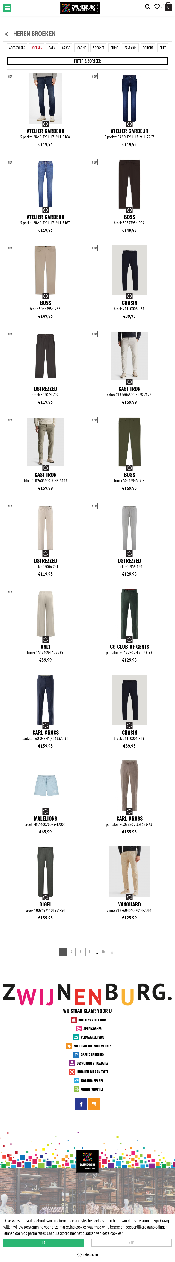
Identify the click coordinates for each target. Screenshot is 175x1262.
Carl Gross (45, 732)
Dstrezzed (45, 388)
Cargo (66, 47)
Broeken (36, 47)
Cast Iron (129, 388)
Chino (114, 47)
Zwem (52, 47)
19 (103, 951)
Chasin (129, 302)
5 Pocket (98, 47)
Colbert (148, 47)
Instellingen (87, 1254)
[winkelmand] (168, 6)
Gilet (163, 47)
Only (45, 646)
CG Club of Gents (129, 646)
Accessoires (17, 47)
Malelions (45, 818)
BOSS (129, 216)
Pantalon (130, 47)
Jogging (81, 47)
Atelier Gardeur (45, 130)
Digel (45, 904)
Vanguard (129, 904)
